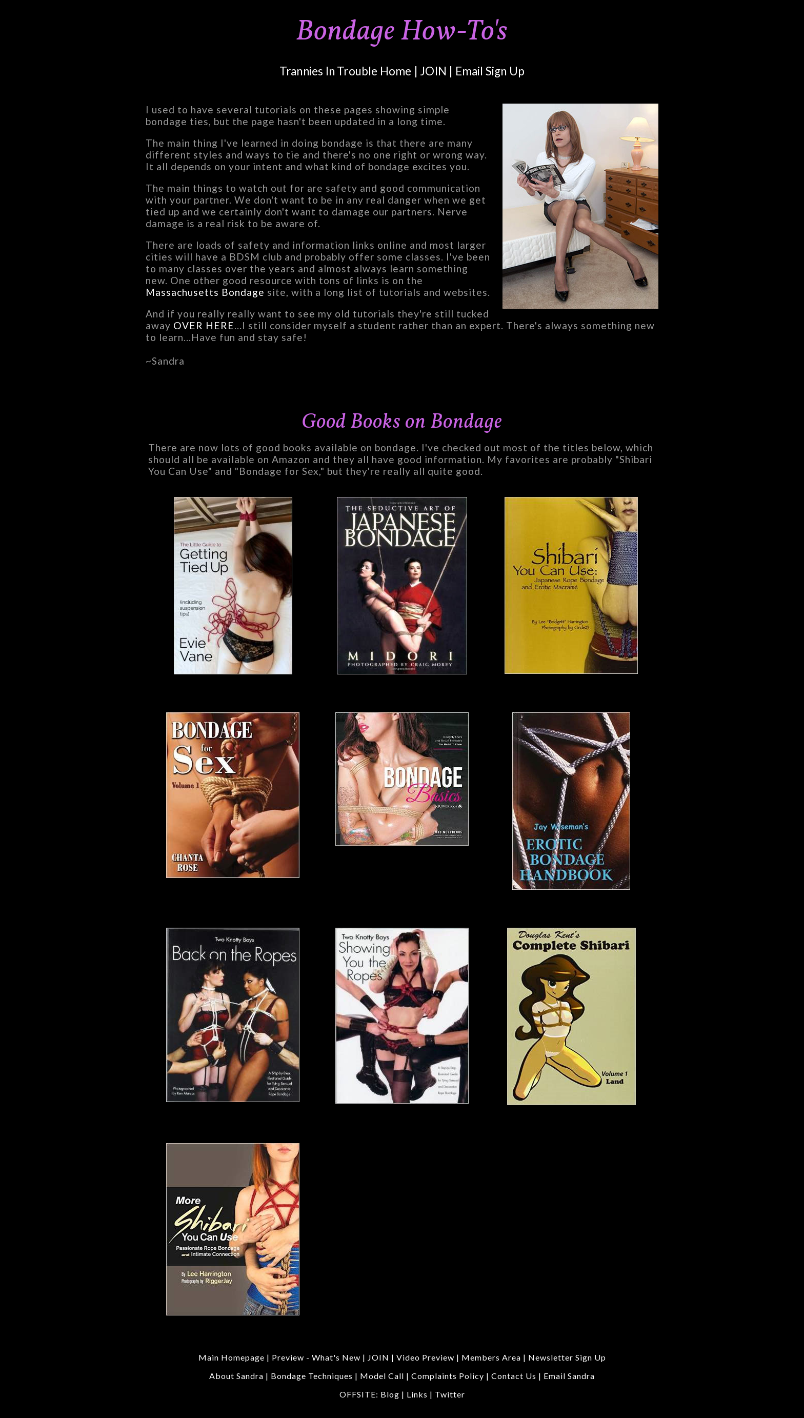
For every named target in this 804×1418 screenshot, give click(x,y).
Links (417, 1394)
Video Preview (425, 1357)
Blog (389, 1394)
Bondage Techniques (312, 1376)
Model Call (382, 1376)
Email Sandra (569, 1376)
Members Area (491, 1357)
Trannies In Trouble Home (345, 71)
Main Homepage (231, 1357)
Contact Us (514, 1376)
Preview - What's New (316, 1357)
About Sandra (236, 1376)
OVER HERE (203, 325)
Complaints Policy (447, 1376)
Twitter (450, 1394)
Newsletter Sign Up (567, 1357)
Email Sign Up (490, 71)
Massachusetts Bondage (205, 292)
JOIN (433, 71)
